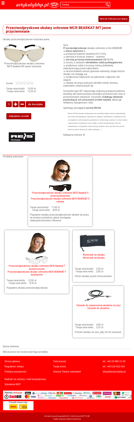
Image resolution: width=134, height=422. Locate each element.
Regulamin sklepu (14, 366)
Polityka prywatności (15, 371)
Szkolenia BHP (13, 384)
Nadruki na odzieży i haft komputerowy (25, 379)
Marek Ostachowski (74, 419)
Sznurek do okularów (98, 299)
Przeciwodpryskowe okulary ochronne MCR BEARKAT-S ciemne (60, 181)
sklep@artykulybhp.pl (114, 371)
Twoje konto (59, 366)
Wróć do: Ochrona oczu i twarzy (113, 19)
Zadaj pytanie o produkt (19, 116)
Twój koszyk (59, 361)
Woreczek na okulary (93, 246)
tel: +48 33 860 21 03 (114, 361)
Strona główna (12, 361)
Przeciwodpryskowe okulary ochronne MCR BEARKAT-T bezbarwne (36, 254)
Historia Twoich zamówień (67, 371)
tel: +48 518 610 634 (114, 366)
